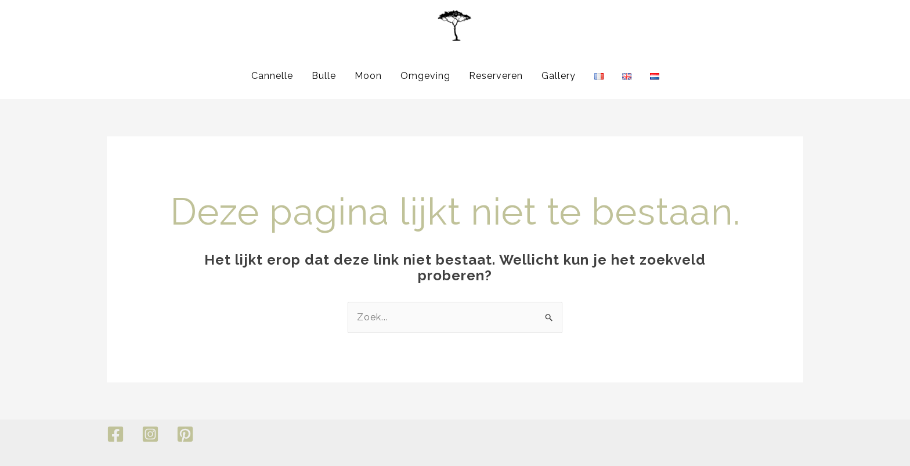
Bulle (324, 75)
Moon (368, 75)
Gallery (558, 75)
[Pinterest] (185, 434)
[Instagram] (150, 434)
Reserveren (496, 75)
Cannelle (272, 75)
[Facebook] (115, 434)
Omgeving (425, 75)
